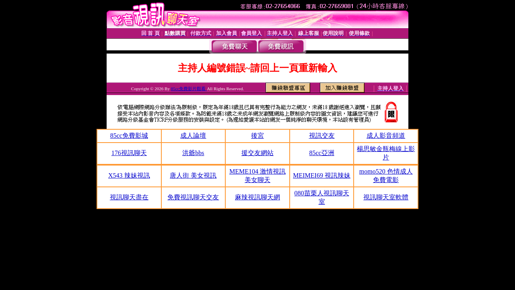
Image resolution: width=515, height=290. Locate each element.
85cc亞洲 (321, 152)
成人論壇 (193, 135)
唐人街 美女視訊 (193, 175)
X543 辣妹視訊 (129, 175)
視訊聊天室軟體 (385, 197)
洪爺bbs (193, 152)
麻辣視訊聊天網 (257, 197)
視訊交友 (322, 135)
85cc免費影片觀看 (189, 88)
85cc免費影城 (129, 135)
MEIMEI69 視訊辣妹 (321, 175)
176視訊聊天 (129, 152)
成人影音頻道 (386, 135)
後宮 (257, 135)
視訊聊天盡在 (129, 197)
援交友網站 (257, 152)
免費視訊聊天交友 (193, 197)
